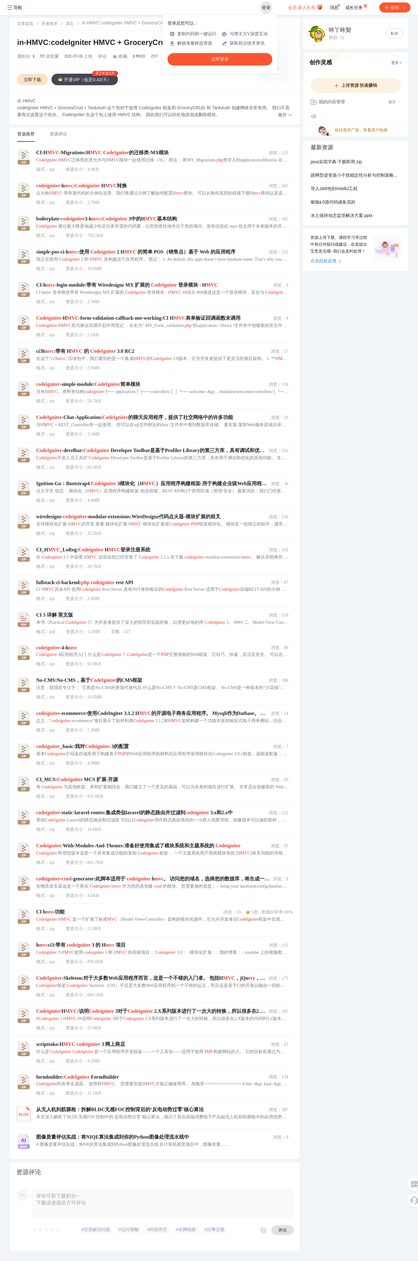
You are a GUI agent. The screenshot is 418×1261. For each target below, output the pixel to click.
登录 (266, 7)
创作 (395, 7)
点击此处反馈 (325, 261)
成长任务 (356, 6)
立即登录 (220, 59)
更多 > (396, 63)
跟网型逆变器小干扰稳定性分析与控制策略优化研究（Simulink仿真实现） (356, 176)
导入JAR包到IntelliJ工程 (334, 189)
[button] (285, 115)
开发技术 (49, 24)
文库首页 (25, 24)
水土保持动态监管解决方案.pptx (341, 216)
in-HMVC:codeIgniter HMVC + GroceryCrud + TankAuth (114, 43)
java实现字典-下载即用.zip (336, 162)
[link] (25, 24)
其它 (70, 24)
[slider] (46, 1230)
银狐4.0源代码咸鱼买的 (333, 202)
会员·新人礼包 (305, 7)
